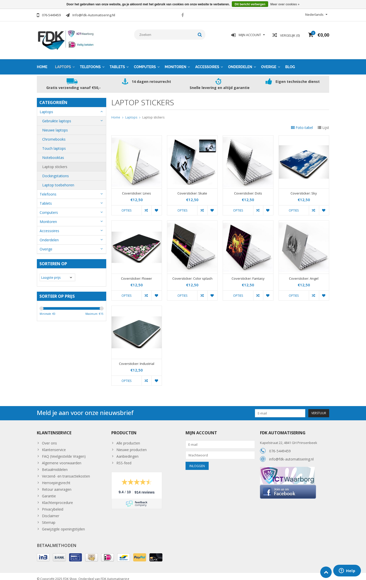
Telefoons (90, 62)
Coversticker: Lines (136, 188)
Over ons (49, 438)
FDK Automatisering (115, 574)
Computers (145, 62)
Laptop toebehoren (58, 179)
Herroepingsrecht (56, 477)
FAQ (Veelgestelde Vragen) (64, 451)
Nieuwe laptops (55, 125)
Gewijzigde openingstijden (63, 524)
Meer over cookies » (284, 4)
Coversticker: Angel (303, 273)
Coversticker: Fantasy (248, 273)
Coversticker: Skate (192, 188)
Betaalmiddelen (55, 464)
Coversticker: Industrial (136, 358)
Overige (268, 62)
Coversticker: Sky (304, 188)
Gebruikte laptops (56, 115)
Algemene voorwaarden (61, 457)
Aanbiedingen (127, 451)
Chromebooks (54, 134)
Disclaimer (50, 510)
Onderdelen (240, 62)
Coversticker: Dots (248, 188)
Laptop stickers (54, 161)
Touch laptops (54, 143)
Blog (290, 62)
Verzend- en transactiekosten (66, 471)
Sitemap (48, 517)
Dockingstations (55, 170)
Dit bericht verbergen (250, 4)
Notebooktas (53, 152)
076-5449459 (280, 445)
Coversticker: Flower (136, 273)
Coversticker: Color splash (192, 273)
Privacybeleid (52, 504)
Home (42, 62)
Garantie (49, 490)
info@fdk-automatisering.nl (291, 454)
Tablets (117, 62)
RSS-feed (123, 457)
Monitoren (175, 62)
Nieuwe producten (131, 444)
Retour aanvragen (56, 484)
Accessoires (207, 62)
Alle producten (128, 438)
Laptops (63, 62)
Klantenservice (54, 444)
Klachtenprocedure (57, 497)
